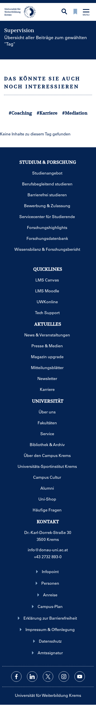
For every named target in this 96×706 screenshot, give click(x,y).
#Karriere (47, 113)
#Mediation (74, 113)
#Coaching (20, 113)
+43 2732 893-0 (48, 556)
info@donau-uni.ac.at (48, 549)
